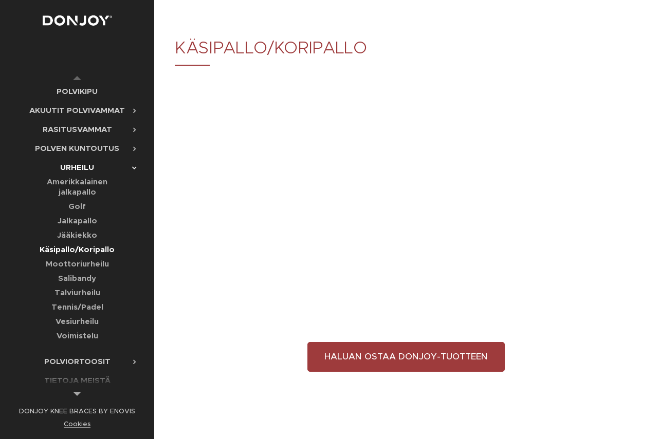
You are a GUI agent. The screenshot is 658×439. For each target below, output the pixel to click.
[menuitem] (77, 91)
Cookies (77, 423)
